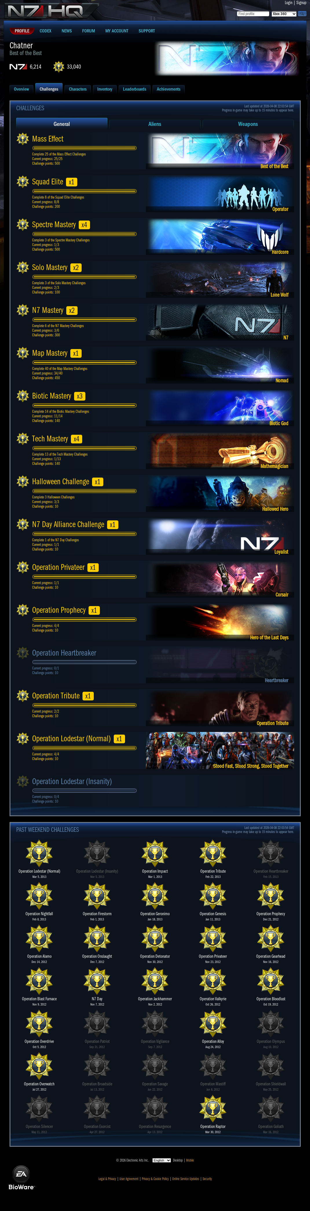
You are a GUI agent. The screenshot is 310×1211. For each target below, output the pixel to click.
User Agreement (129, 1179)
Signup (301, 2)
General (62, 124)
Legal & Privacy (107, 1179)
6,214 (35, 66)
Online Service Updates (185, 1179)
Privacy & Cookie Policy (155, 1179)
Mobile (190, 1160)
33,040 (74, 66)
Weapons (248, 124)
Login (288, 2)
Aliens (154, 124)
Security (207, 1179)
